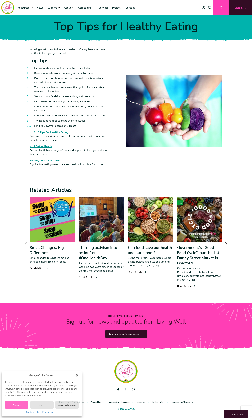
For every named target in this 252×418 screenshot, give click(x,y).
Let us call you (236, 414)
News (40, 7)
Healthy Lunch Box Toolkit (45, 160)
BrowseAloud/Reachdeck (182, 402)
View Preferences (67, 405)
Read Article (39, 268)
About (67, 7)
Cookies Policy (33, 412)
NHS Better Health (41, 146)
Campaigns (84, 7)
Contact (130, 7)
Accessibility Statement (119, 402)
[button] (77, 375)
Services (103, 7)
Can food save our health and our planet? (150, 250)
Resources (23, 7)
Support (52, 7)
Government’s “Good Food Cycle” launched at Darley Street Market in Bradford (198, 255)
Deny (42, 405)
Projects (117, 7)
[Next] (226, 243)
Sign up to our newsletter (126, 334)
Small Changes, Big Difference (47, 250)
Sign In (240, 7)
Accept (16, 405)
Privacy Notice (49, 412)
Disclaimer (140, 402)
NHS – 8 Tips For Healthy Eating (49, 132)
